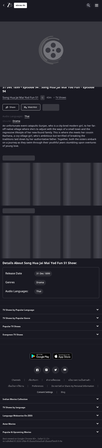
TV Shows (61, 97)
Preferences (37, 386)
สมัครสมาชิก (20, 5)
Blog (63, 392)
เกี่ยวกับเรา (33, 380)
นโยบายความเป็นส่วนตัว (79, 380)
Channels (16, 380)
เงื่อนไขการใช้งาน (16, 386)
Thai (27, 116)
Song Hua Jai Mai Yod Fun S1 (20, 98)
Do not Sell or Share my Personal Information (73, 386)
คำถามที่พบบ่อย (53, 380)
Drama (16, 121)
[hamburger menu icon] (96, 5)
